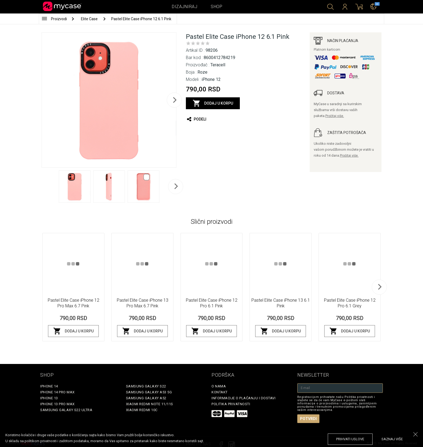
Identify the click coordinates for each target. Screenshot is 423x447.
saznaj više (392, 439)
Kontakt (220, 392)
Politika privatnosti (231, 404)
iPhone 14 (49, 386)
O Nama (219, 386)
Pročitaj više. (334, 116)
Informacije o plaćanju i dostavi (243, 398)
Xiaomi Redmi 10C (142, 410)
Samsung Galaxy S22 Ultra (66, 410)
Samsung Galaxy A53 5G (149, 392)
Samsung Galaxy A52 (146, 398)
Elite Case (89, 19)
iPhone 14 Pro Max (57, 392)
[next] (174, 100)
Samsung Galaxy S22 (146, 386)
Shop (216, 6)
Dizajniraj (184, 6)
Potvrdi (308, 419)
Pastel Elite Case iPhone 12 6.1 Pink (141, 19)
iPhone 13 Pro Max (57, 404)
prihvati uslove (350, 439)
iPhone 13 (49, 398)
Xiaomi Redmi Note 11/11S (149, 404)
